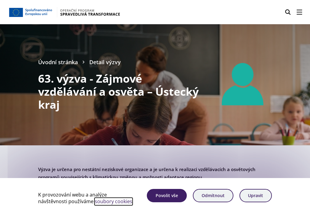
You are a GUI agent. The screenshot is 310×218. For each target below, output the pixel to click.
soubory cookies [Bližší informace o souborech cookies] (113, 201)
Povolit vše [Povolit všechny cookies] (167, 195)
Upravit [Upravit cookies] (255, 195)
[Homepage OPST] (77, 12)
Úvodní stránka (58, 62)
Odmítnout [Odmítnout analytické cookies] (213, 195)
